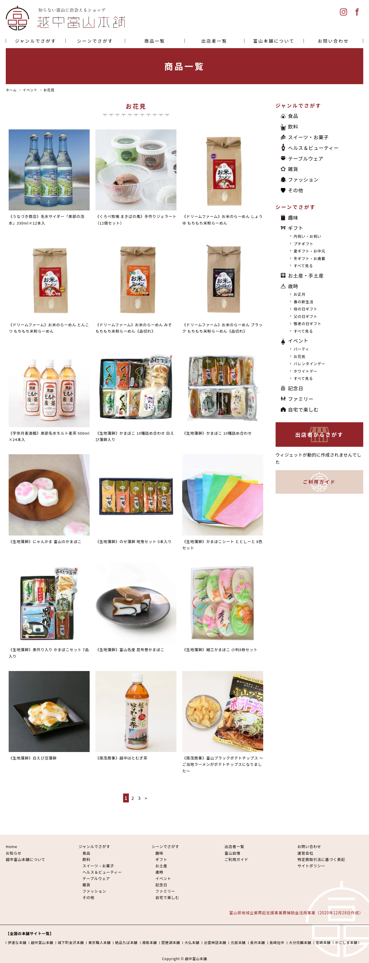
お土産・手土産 (306, 275)
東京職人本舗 (99, 942)
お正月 (300, 294)
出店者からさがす (319, 434)
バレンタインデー (309, 364)
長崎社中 (277, 942)
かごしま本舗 (346, 942)
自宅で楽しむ (303, 409)
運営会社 (305, 853)
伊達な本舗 (17, 942)
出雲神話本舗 (215, 942)
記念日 (295, 388)
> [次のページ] (146, 798)
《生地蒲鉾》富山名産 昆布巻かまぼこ (129, 649)
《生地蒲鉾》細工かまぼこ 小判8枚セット (219, 649)
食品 (293, 115)
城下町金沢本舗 (71, 942)
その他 (295, 190)
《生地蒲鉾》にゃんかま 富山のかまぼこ (45, 541)
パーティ (301, 349)
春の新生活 (304, 301)
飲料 (293, 126)
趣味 (293, 217)
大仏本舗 (191, 942)
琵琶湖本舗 (170, 942)
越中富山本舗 (42, 942)
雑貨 (293, 169)
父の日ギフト (306, 316)
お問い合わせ (333, 41)
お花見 (300, 356)
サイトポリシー (311, 865)
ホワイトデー (306, 371)
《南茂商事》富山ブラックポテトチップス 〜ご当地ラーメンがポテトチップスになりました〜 (222, 764)
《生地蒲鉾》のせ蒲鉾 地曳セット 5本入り (133, 541)
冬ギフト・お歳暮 (309, 258)
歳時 (293, 286)
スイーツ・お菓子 (308, 137)
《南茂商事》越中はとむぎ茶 (121, 758)
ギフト (295, 228)
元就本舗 (238, 942)
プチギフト (304, 243)
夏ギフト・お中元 (309, 251)
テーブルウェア (305, 158)
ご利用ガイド (319, 481)
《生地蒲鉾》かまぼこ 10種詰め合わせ (217, 433)
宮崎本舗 (323, 942)
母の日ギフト (306, 309)
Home (11, 846)
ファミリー (301, 398)
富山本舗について (274, 41)
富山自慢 (232, 853)
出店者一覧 (214, 41)
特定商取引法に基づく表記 (321, 859)
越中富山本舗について (25, 859)
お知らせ (14, 853)
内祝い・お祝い (307, 236)
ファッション (303, 179)
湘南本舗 (149, 942)
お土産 (161, 865)
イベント (298, 340)
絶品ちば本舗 (126, 942)
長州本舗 (257, 942)
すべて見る (303, 266)
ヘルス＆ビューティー (313, 147)
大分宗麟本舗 (300, 942)
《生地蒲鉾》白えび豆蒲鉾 (33, 758)
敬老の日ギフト (307, 324)
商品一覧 (154, 41)
